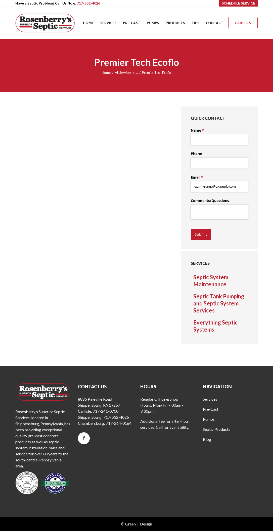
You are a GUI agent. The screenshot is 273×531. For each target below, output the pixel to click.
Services (210, 399)
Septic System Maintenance (210, 281)
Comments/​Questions (210, 200)
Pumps (209, 419)
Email (204, 177)
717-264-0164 (118, 423)
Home (106, 73)
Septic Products (216, 429)
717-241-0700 (105, 411)
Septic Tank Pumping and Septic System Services (218, 303)
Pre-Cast (210, 409)
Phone (196, 153)
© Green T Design (136, 523)
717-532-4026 (88, 3)
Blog (207, 439)
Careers (243, 23)
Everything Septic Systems (215, 326)
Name (204, 130)
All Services (123, 73)
